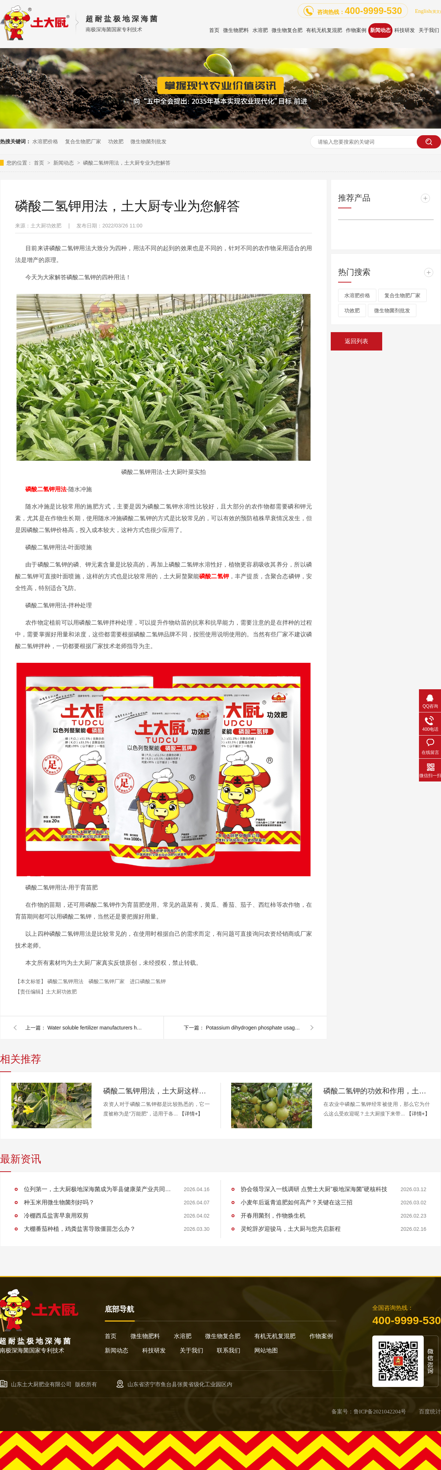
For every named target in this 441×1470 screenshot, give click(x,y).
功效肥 (115, 141)
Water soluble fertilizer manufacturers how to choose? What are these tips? (95, 1028)
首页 (40, 163)
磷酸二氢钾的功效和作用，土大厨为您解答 (376, 1091)
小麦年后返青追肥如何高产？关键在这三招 (296, 1202)
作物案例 (321, 1336)
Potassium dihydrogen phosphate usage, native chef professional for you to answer (253, 1028)
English (428, 11)
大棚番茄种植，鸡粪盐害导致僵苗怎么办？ (80, 1229)
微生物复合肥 (222, 1336)
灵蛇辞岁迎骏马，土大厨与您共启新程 (291, 1229)
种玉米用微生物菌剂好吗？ (59, 1202)
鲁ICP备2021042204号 (380, 1412)
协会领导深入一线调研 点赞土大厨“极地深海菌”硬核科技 (314, 1189)
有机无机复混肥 (274, 1336)
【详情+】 (191, 1114)
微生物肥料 (145, 1336)
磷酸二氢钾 (214, 576)
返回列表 (356, 341)
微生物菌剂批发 (148, 141)
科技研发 (154, 1350)
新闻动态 (64, 163)
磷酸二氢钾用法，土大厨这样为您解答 (156, 1091)
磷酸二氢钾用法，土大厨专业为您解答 (127, 163)
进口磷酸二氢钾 (148, 981)
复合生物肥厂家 (83, 141)
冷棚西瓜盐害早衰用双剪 (56, 1215)
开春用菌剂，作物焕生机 (273, 1215)
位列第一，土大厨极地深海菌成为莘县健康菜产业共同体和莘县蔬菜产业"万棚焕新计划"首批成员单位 (97, 1189)
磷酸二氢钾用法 (46, 489)
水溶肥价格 (45, 141)
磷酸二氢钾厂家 (107, 981)
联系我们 (228, 1350)
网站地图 (266, 1350)
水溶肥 (182, 1336)
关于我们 (191, 1350)
